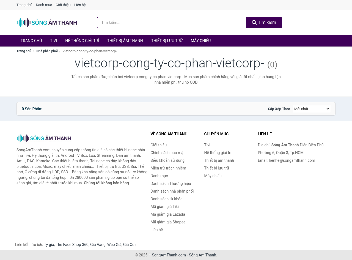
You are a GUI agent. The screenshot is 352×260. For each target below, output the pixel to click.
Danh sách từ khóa (167, 199)
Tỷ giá (49, 244)
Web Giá (114, 244)
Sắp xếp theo (279, 109)
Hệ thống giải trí (82, 41)
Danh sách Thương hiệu (171, 183)
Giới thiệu (63, 5)
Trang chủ (24, 5)
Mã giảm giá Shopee (168, 222)
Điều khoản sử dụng (168, 160)
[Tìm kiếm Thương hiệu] (172, 22)
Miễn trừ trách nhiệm (168, 168)
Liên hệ (80, 5)
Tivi (53, 41)
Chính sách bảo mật (168, 152)
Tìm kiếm (264, 22)
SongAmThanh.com (169, 255)
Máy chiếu (201, 41)
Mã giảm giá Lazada (168, 214)
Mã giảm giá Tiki (165, 206)
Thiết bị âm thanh (125, 41)
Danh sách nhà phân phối (172, 191)
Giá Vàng (98, 244)
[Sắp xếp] (311, 108)
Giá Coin (130, 244)
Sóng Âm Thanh (202, 255)
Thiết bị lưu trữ (167, 41)
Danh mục (44, 5)
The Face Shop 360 (72, 244)
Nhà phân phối (47, 51)
